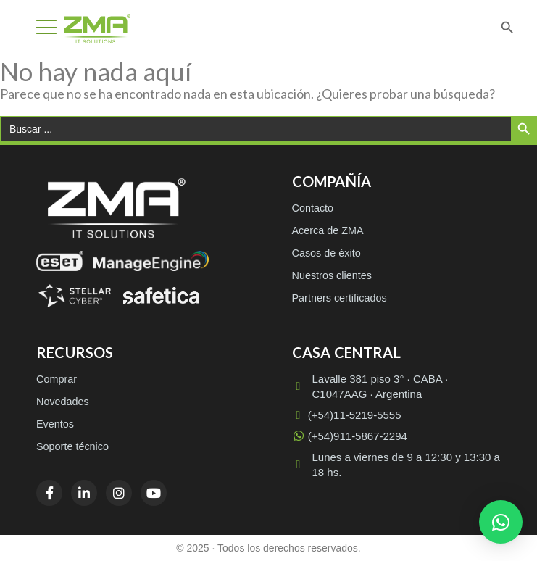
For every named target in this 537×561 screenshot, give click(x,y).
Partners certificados (339, 298)
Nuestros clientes (332, 275)
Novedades (62, 401)
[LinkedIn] (84, 493)
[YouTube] (154, 493)
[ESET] (59, 261)
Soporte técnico (72, 446)
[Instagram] (119, 493)
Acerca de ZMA (328, 230)
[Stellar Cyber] (74, 295)
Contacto (313, 208)
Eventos (55, 424)
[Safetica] (161, 295)
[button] (501, 522)
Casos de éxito (326, 253)
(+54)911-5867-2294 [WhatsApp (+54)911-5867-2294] (349, 436)
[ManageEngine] (151, 261)
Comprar (56, 379)
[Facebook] (49, 493)
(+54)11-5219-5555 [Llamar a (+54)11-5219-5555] (346, 415)
